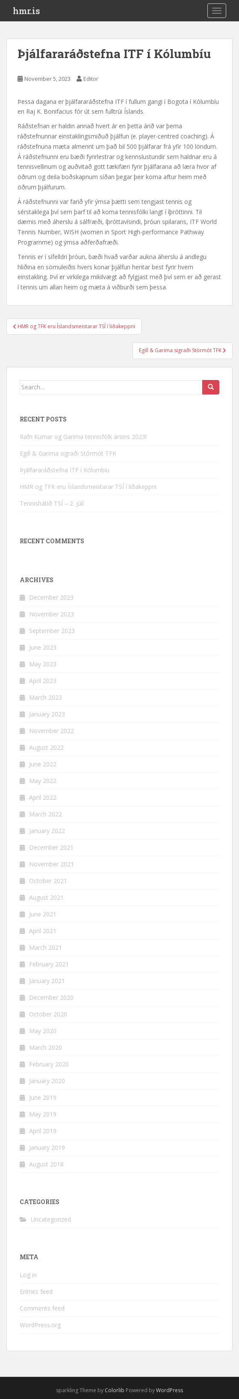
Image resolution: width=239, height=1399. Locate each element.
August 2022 (46, 747)
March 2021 (45, 947)
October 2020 (48, 1014)
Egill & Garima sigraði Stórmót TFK (68, 453)
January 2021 (47, 981)
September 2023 (52, 631)
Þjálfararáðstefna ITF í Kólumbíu (64, 470)
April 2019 (42, 1131)
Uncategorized (51, 1219)
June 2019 (42, 1097)
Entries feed (36, 1291)
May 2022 (42, 781)
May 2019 (42, 1114)
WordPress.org (40, 1325)
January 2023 (47, 714)
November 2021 (51, 864)
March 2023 (45, 697)
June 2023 (42, 647)
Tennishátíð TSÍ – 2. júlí (52, 503)
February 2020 (49, 1064)
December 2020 (51, 997)
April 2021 (42, 931)
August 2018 (46, 1164)
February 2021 (49, 964)
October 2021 (48, 881)
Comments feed (42, 1308)
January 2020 (47, 1081)
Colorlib (114, 1390)
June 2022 (42, 764)
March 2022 (45, 814)
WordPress (169, 1390)
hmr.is (26, 10)
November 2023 (51, 614)
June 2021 (42, 914)
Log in (28, 1275)
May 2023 (42, 664)
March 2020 (45, 1047)
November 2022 (51, 731)
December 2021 (51, 847)
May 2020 (42, 1031)
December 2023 (51, 597)
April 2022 (42, 797)
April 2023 (42, 681)
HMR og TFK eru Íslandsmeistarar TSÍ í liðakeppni (88, 487)
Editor (90, 78)
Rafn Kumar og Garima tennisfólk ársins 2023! (83, 437)
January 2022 (47, 831)
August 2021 (46, 897)
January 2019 (47, 1147)
